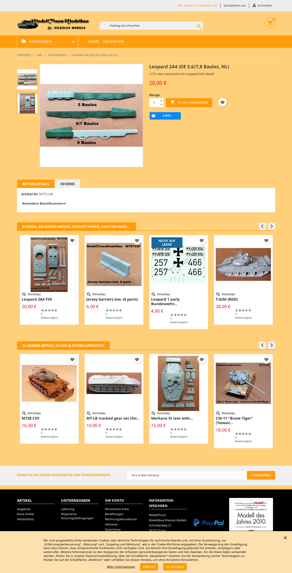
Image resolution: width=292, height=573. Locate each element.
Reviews (68, 184)
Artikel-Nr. (29, 194)
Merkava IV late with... (172, 418)
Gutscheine (113, 529)
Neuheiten (113, 41)
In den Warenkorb (189, 102)
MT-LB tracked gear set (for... (112, 418)
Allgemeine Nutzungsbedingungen (77, 516)
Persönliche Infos (117, 509)
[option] (49, 280)
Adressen (111, 524)
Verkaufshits (25, 519)
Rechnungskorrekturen (121, 519)
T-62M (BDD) (227, 299)
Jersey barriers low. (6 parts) (112, 299)
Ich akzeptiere (175, 566)
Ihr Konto (114, 500)
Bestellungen (114, 514)
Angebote (23, 509)
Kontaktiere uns (235, 5)
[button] (262, 226)
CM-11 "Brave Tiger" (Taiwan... (234, 420)
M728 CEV (30, 418)
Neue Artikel (25, 514)
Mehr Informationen (121, 567)
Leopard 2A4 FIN (37, 299)
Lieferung (67, 509)
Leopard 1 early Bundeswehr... (165, 301)
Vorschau (31, 294)
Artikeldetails (35, 184)
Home (93, 41)
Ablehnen (149, 566)
